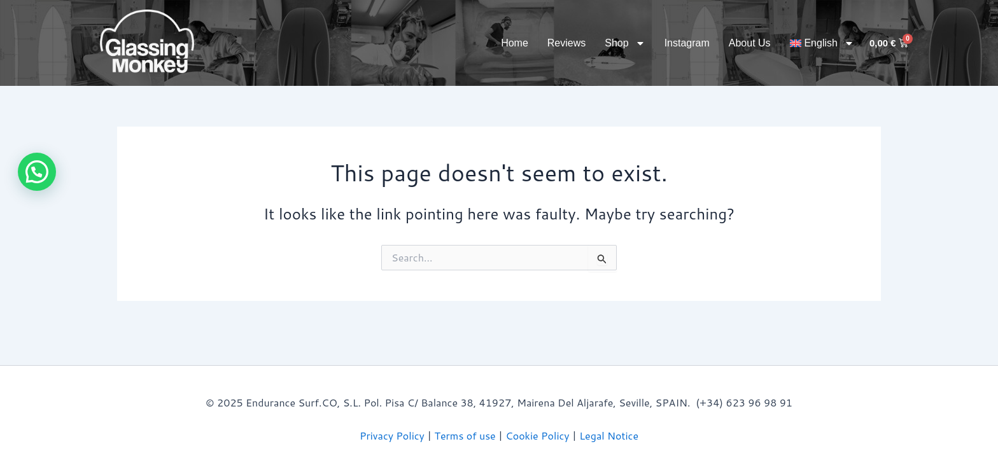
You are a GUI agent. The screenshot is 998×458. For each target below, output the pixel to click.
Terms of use (465, 435)
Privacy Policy (392, 435)
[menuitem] (822, 43)
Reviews (566, 43)
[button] (37, 172)
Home (514, 43)
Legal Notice (608, 435)
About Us (750, 43)
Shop (625, 43)
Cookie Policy (537, 435)
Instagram (687, 43)
